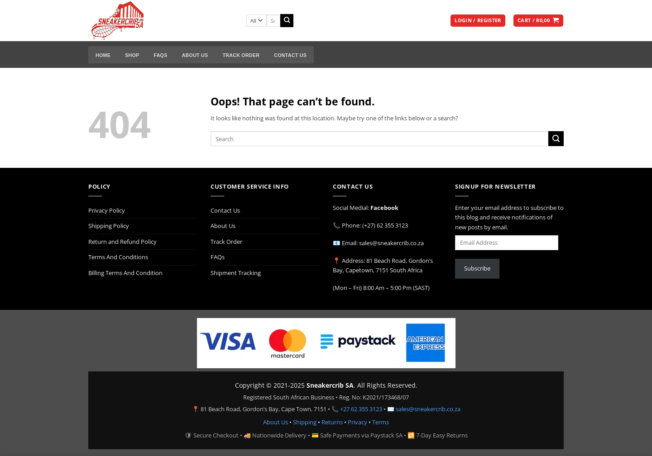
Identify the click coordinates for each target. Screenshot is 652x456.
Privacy (357, 422)
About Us (195, 55)
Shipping (304, 422)
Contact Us (290, 55)
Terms (380, 422)
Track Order (240, 55)
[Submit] (286, 20)
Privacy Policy (106, 210)
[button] (478, 20)
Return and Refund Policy (122, 242)
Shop (132, 55)
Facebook (384, 208)
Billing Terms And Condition (125, 273)
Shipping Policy (108, 226)
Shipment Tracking (236, 273)
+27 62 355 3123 (361, 409)
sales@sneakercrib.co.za (428, 409)
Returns (332, 422)
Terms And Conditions (118, 257)
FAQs (160, 55)
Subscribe (477, 268)
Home (103, 55)
